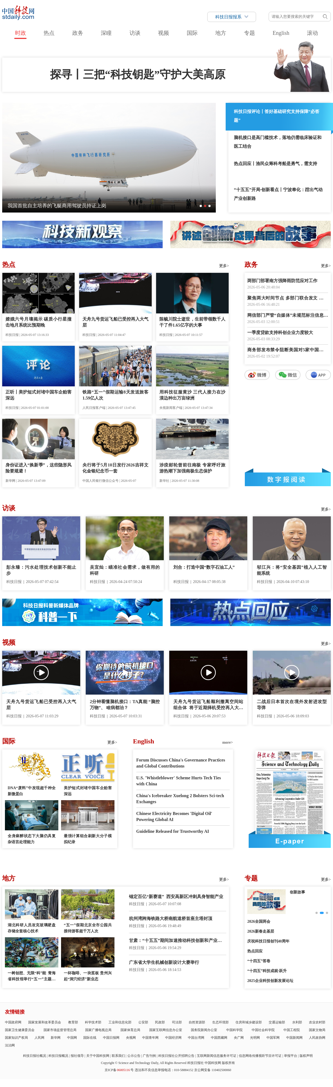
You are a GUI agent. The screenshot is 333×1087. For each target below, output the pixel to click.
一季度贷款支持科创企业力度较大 (280, 332)
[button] (201, 206)
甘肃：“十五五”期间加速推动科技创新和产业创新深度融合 (177, 941)
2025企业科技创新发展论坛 (270, 981)
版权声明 (306, 1056)
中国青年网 (150, 1038)
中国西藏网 (219, 1038)
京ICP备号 (119, 1070)
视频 (163, 33)
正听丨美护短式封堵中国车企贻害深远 (38, 395)
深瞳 (106, 33)
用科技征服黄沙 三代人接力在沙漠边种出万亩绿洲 (192, 395)
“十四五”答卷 (258, 961)
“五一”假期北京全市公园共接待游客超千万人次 (88, 928)
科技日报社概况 (34, 1056)
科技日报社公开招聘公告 (176, 1056)
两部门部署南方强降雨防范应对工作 (282, 280)
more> (227, 742)
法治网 (10, 1045)
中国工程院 (291, 1030)
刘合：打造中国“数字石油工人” (204, 567)
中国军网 (273, 1038)
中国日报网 (111, 1038)
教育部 (73, 1022)
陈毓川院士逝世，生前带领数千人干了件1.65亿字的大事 (192, 322)
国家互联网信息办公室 (165, 1030)
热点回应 (255, 951)
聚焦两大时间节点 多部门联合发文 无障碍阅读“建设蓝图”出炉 (287, 298)
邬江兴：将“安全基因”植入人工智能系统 (292, 570)
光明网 (255, 1038)
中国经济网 (173, 1038)
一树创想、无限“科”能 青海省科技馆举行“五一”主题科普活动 (32, 976)
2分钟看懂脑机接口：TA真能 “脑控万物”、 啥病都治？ (125, 704)
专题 (249, 33)
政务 (77, 33)
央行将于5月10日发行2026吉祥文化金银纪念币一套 (115, 468)
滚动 (312, 33)
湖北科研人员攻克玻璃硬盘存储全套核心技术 (32, 928)
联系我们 (118, 1056)
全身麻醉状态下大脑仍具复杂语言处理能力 (32, 839)
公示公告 (133, 1056)
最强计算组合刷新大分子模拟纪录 (88, 839)
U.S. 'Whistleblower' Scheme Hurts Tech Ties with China (178, 780)
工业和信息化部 (119, 1022)
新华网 (56, 1038)
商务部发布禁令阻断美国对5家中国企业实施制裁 (287, 350)
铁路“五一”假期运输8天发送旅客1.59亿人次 (115, 395)
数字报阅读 (288, 479)
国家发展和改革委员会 (44, 1022)
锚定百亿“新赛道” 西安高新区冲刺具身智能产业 (176, 896)
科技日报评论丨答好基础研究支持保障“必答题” (276, 116)
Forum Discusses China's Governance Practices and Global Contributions (180, 763)
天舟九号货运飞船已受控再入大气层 (115, 322)
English (280, 33)
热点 (49, 33)
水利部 (297, 1022)
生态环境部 (220, 1022)
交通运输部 (277, 1022)
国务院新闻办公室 (204, 1030)
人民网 (39, 1038)
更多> (224, 266)
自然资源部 (197, 1022)
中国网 (72, 1038)
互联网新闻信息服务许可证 (216, 1056)
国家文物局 (317, 1030)
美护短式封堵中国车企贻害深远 (88, 791)
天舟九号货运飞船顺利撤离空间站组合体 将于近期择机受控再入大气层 (208, 705)
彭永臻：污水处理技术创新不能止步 (41, 570)
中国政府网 (13, 1022)
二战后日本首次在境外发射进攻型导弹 (292, 704)
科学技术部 (93, 1022)
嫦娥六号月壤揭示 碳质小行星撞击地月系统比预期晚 (38, 322)
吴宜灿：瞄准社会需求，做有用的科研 (125, 570)
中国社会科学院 (263, 1030)
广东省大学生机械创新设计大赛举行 (164, 962)
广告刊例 (149, 1056)
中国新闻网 (294, 1038)
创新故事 (297, 892)
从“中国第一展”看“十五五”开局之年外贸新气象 (59, 205)
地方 (220, 33)
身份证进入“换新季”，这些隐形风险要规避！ (38, 468)
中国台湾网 (196, 1038)
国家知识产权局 (16, 1038)
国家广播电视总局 (98, 1030)
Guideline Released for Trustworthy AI (172, 831)
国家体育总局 (130, 1030)
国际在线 (89, 1038)
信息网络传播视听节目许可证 (260, 1056)
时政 (20, 33)
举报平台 (290, 1056)
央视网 (131, 1038)
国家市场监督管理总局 (60, 1030)
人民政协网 (317, 1038)
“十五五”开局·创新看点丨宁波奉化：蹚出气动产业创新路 (278, 194)
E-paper (290, 841)
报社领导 (77, 1056)
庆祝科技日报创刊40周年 (268, 941)
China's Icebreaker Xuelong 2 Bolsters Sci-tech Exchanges (180, 798)
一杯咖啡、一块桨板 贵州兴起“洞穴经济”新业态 (88, 976)
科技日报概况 (58, 1056)
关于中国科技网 (97, 1056)
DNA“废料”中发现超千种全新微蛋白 (32, 791)
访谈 (135, 33)
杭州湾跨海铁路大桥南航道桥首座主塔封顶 (170, 918)
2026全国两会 (258, 921)
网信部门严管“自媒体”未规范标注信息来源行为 (287, 316)
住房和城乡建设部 (249, 1022)
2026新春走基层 (260, 931)
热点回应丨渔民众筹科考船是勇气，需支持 (275, 163)
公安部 (143, 1022)
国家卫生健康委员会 (20, 1030)
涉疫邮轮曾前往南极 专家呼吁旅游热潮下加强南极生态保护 (192, 468)
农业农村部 (317, 1022)
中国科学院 (234, 1030)
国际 (192, 33)
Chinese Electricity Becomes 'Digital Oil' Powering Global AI (174, 816)
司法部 (177, 1022)
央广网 (239, 1038)
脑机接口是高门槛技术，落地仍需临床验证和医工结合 (277, 142)
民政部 (160, 1022)
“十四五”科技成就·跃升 (267, 971)
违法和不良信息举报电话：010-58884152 (164, 1070)
